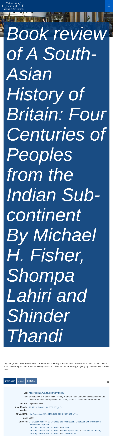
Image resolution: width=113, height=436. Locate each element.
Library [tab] (21, 381)
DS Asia (65, 427)
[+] (108, 382)
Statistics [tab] (31, 381)
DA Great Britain (68, 433)
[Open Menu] (109, 6)
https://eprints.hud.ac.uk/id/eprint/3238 (46, 393)
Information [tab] (10, 381)
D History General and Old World (44, 427)
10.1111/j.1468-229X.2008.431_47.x (45, 407)
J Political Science (37, 422)
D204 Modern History (91, 430)
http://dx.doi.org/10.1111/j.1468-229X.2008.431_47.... (53, 414)
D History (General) (70, 430)
